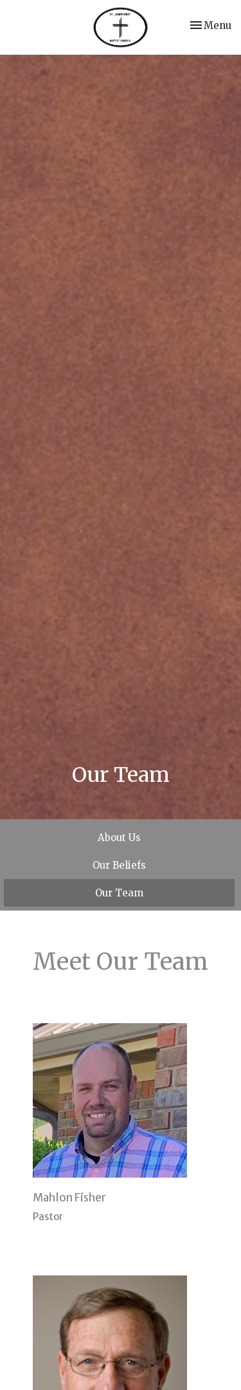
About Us (119, 837)
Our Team (119, 893)
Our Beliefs (119, 865)
